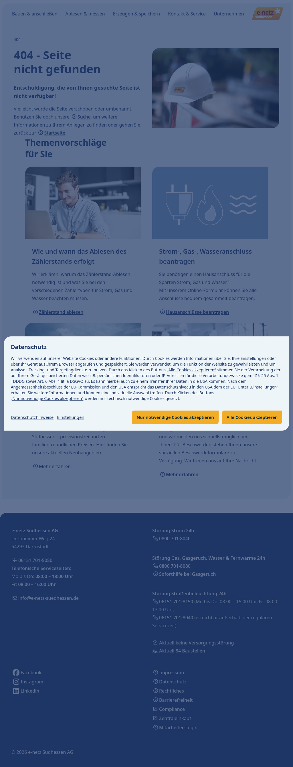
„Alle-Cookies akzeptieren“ (191, 369)
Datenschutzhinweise (34, 417)
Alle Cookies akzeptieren (250, 417)
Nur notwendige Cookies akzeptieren (169, 417)
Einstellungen (74, 417)
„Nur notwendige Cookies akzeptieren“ (47, 398)
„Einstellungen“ (264, 387)
